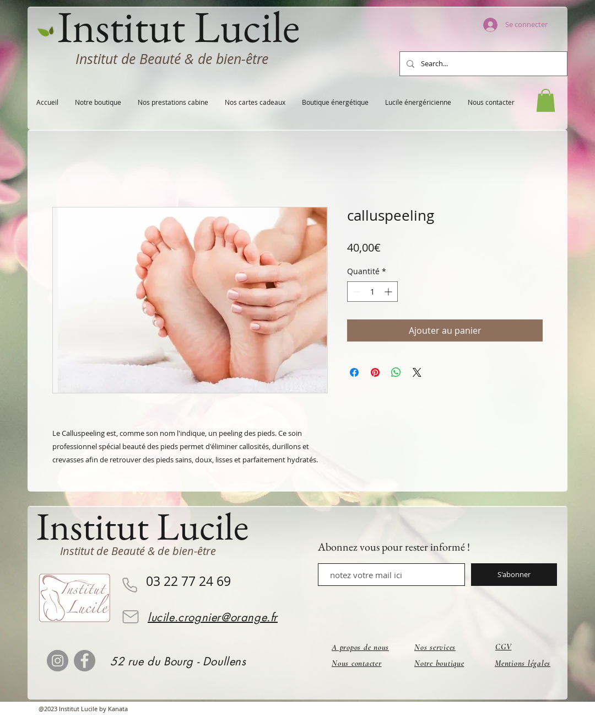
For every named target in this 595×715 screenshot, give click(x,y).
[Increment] (389, 291)
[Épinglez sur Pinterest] (375, 372)
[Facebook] (84, 660)
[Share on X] (417, 372)
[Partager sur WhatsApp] (396, 372)
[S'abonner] (514, 574)
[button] (545, 100)
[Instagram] (57, 660)
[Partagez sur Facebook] (354, 372)
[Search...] (482, 64)
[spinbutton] (372, 291)
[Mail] (131, 617)
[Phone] (129, 585)
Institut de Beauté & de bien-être (171, 59)
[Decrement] (356, 291)
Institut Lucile (142, 526)
